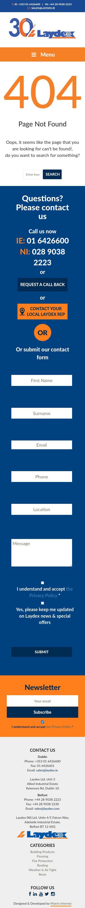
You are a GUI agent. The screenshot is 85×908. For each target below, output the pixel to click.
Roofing (42, 865)
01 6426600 (42, 240)
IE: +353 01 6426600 (26, 4)
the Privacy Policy (58, 727)
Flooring (42, 856)
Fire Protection (42, 861)
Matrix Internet (61, 903)
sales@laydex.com (47, 808)
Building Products (42, 852)
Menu (42, 54)
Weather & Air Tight (42, 870)
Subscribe (42, 712)
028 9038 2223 (42, 257)
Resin (42, 874)
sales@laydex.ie (41, 8)
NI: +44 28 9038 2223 (58, 4)
